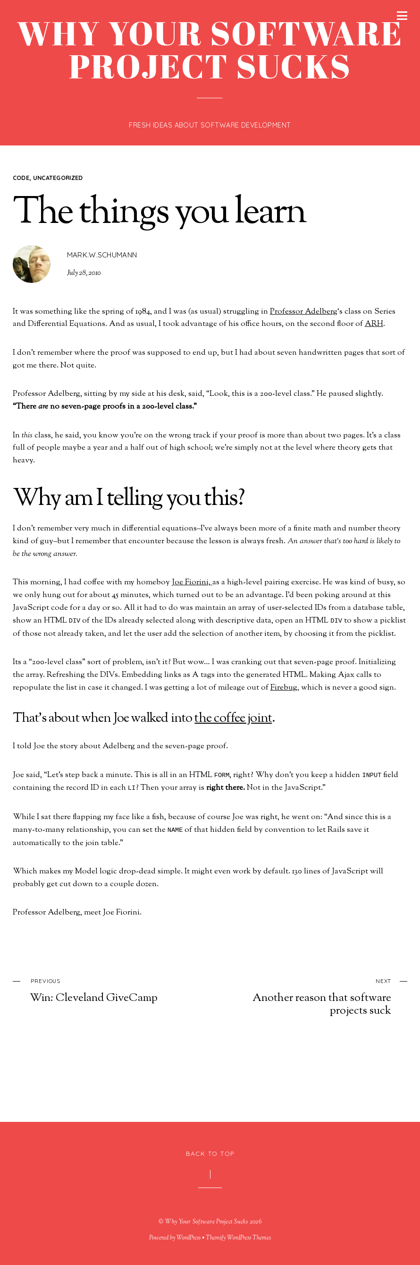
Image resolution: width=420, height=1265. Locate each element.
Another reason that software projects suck (318, 996)
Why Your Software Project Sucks (206, 1222)
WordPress (188, 1238)
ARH (374, 324)
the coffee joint (233, 718)
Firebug (283, 687)
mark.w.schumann (102, 254)
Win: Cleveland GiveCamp (103, 990)
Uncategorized (58, 177)
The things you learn (159, 213)
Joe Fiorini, (192, 582)
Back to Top (210, 1153)
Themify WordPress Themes (238, 1238)
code (21, 177)
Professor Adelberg (303, 311)
